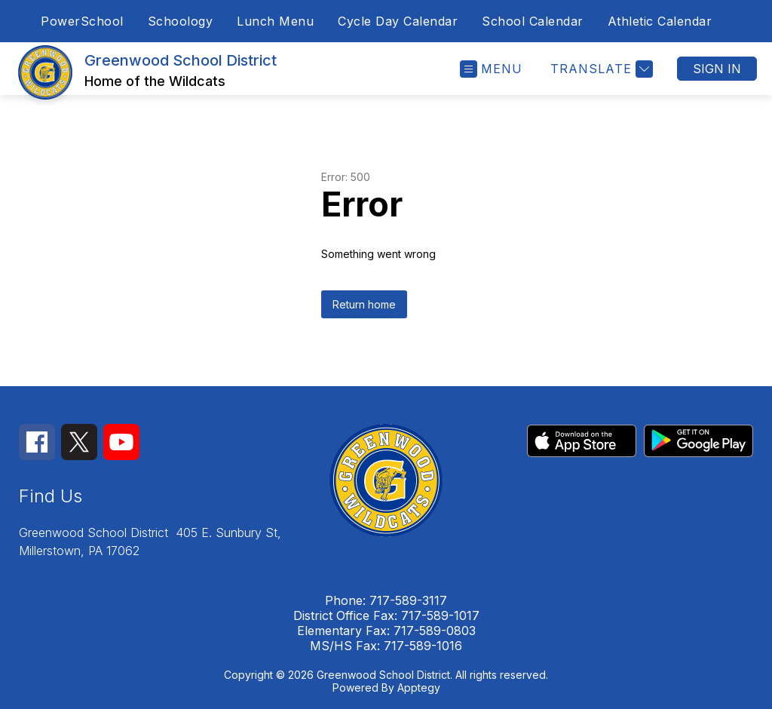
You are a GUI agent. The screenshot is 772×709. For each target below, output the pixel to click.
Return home (364, 304)
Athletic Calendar (660, 21)
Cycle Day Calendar (398, 21)
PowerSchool (82, 21)
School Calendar (533, 21)
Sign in (717, 68)
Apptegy (418, 687)
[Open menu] (491, 69)
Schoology (180, 21)
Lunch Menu (275, 21)
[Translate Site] (600, 69)
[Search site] (742, 21)
